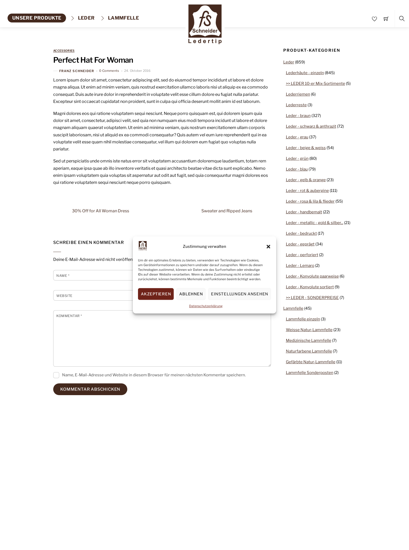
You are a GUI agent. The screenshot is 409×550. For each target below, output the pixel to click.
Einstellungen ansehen (239, 294)
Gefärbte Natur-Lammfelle (310, 361)
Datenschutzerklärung (205, 306)
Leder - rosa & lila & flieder (310, 201)
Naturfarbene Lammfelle (309, 351)
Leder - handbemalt (304, 211)
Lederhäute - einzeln (305, 72)
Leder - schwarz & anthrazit (311, 126)
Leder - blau (297, 169)
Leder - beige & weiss (306, 147)
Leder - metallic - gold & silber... (314, 222)
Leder (82, 18)
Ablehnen (191, 294)
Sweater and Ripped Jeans (236, 210)
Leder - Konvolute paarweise (312, 276)
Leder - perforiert (302, 254)
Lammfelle (119, 18)
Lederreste (296, 104)
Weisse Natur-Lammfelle (309, 329)
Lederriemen (298, 94)
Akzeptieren (156, 294)
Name (62, 276)
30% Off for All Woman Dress (91, 210)
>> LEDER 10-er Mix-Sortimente (315, 83)
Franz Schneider (76, 71)
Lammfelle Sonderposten (309, 372)
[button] (268, 246)
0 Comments (109, 71)
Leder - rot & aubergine (307, 190)
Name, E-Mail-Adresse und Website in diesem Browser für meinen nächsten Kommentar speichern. (154, 374)
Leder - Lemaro (300, 265)
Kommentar (69, 316)
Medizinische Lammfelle (308, 340)
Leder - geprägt (300, 244)
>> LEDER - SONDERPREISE (312, 297)
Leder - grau (297, 136)
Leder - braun (298, 115)
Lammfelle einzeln (303, 319)
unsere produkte (36, 18)
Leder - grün (297, 158)
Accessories (64, 51)
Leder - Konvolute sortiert (310, 286)
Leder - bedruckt (301, 233)
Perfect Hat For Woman (93, 60)
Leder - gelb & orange (306, 179)
